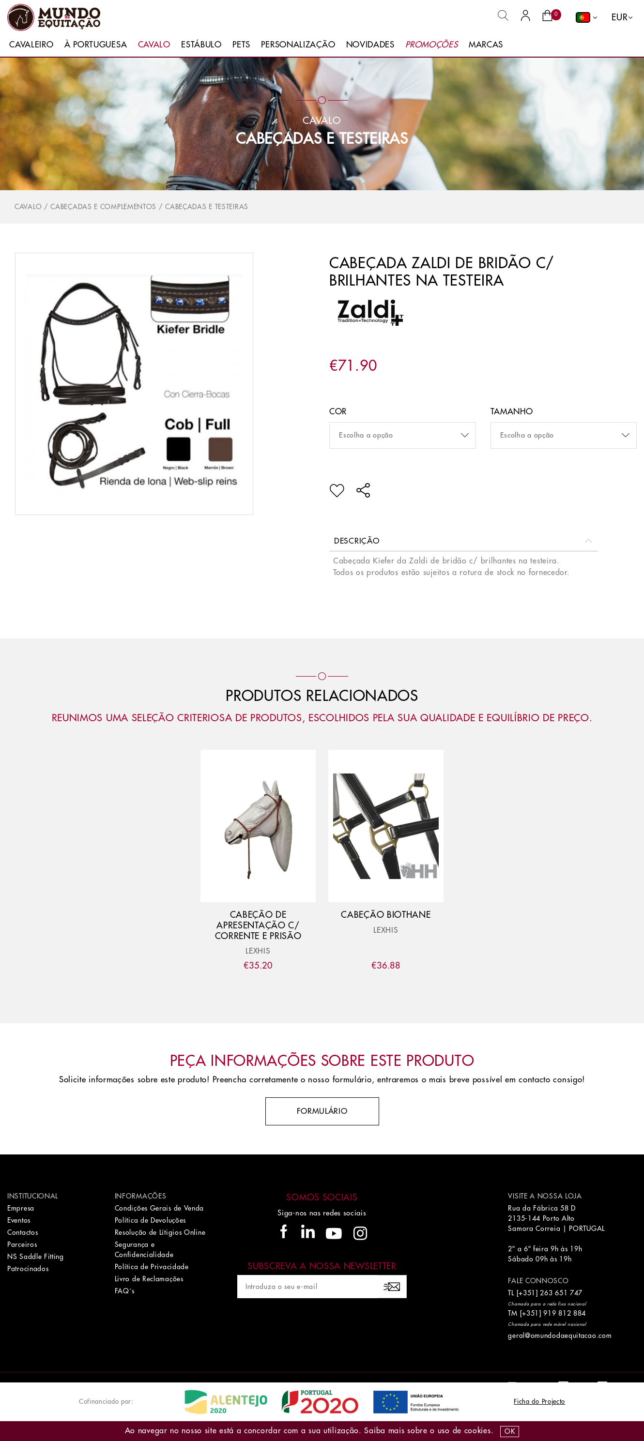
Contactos (22, 1232)
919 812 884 (564, 1313)
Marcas (486, 45)
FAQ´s (125, 1291)
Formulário (322, 1111)
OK (510, 1431)
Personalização (298, 45)
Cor (338, 412)
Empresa (20, 1208)
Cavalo (154, 45)
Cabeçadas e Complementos (103, 206)
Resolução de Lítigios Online (160, 1232)
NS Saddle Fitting (35, 1256)
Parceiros (22, 1244)
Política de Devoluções (150, 1220)
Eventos (19, 1220)
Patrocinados (27, 1268)
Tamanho (512, 412)
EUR (620, 17)
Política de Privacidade (152, 1266)
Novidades (370, 45)
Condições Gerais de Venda (159, 1208)
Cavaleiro (31, 45)
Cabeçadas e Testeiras (322, 139)
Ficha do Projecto (539, 1401)
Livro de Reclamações (149, 1278)
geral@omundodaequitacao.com (560, 1335)
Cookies (477, 1431)
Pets (241, 45)
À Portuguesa (95, 45)
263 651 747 (561, 1292)
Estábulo (201, 45)
